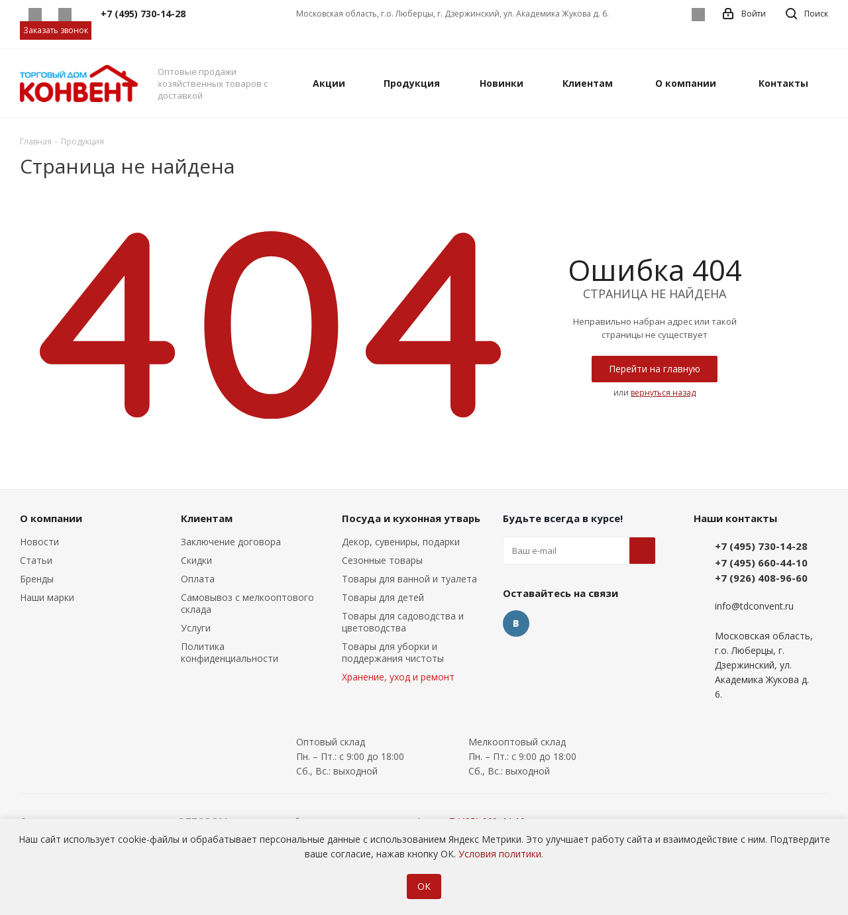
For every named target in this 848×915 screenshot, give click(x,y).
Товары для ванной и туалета (409, 578)
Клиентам (207, 518)
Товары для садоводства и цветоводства (403, 622)
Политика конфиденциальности (229, 652)
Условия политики (499, 853)
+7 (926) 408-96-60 (761, 577)
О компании (51, 518)
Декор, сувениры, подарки (401, 541)
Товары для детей (383, 597)
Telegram (65, 14)
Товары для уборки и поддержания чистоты (393, 652)
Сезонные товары (382, 560)
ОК (424, 886)
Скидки (196, 560)
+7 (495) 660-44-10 (761, 562)
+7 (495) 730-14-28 (761, 546)
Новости (39, 541)
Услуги (196, 627)
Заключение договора (231, 541)
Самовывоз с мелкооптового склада (247, 603)
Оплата (198, 578)
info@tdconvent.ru (754, 606)
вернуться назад (663, 392)
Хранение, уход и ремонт (398, 677)
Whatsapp (35, 14)
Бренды (37, 578)
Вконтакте (698, 14)
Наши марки (47, 597)
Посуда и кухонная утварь (411, 518)
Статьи (36, 560)
